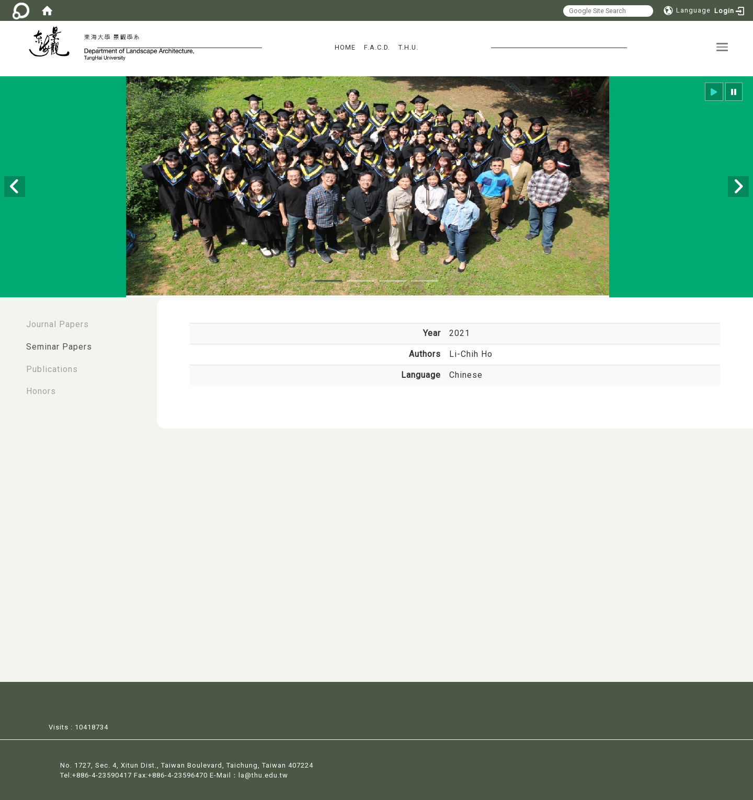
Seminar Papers (59, 347)
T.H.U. (408, 47)
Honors (41, 391)
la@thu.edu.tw (263, 774)
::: (11, 319)
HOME (345, 47)
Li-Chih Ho (471, 354)
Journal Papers (57, 324)
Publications (52, 369)
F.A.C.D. (377, 47)
